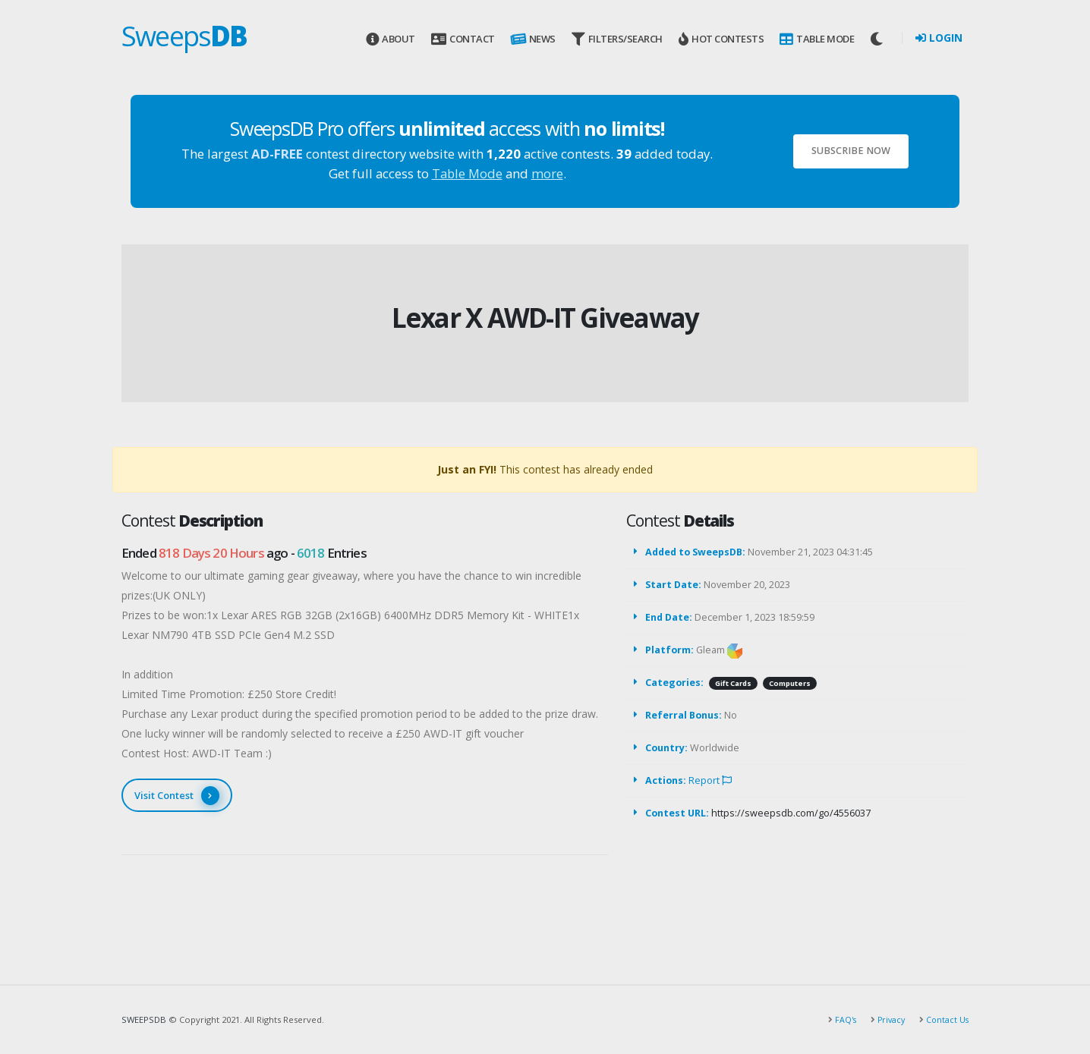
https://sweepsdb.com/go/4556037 (791, 813)
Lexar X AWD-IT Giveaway (545, 317)
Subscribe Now (850, 150)
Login (938, 37)
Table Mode (817, 39)
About (390, 39)
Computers (790, 683)
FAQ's (840, 1019)
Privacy (887, 1019)
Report (710, 780)
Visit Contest (176, 795)
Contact (462, 39)
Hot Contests (721, 39)
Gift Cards (733, 683)
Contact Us (945, 1019)
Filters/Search (617, 39)
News (532, 39)
